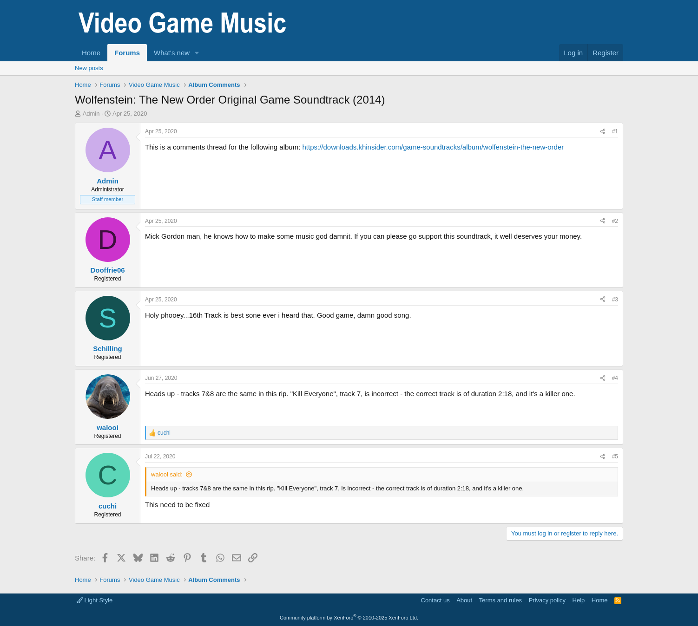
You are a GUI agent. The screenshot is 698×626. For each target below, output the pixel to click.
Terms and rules (500, 600)
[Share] (603, 131)
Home (91, 53)
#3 (615, 299)
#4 (615, 378)
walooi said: (167, 474)
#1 (615, 131)
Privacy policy (547, 600)
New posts (89, 68)
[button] (197, 52)
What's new (172, 53)
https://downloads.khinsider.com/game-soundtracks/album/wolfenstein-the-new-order (433, 147)
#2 (615, 221)
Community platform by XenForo (349, 617)
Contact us (435, 600)
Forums (127, 53)
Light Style (94, 600)
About (464, 600)
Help (579, 600)
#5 (615, 456)
